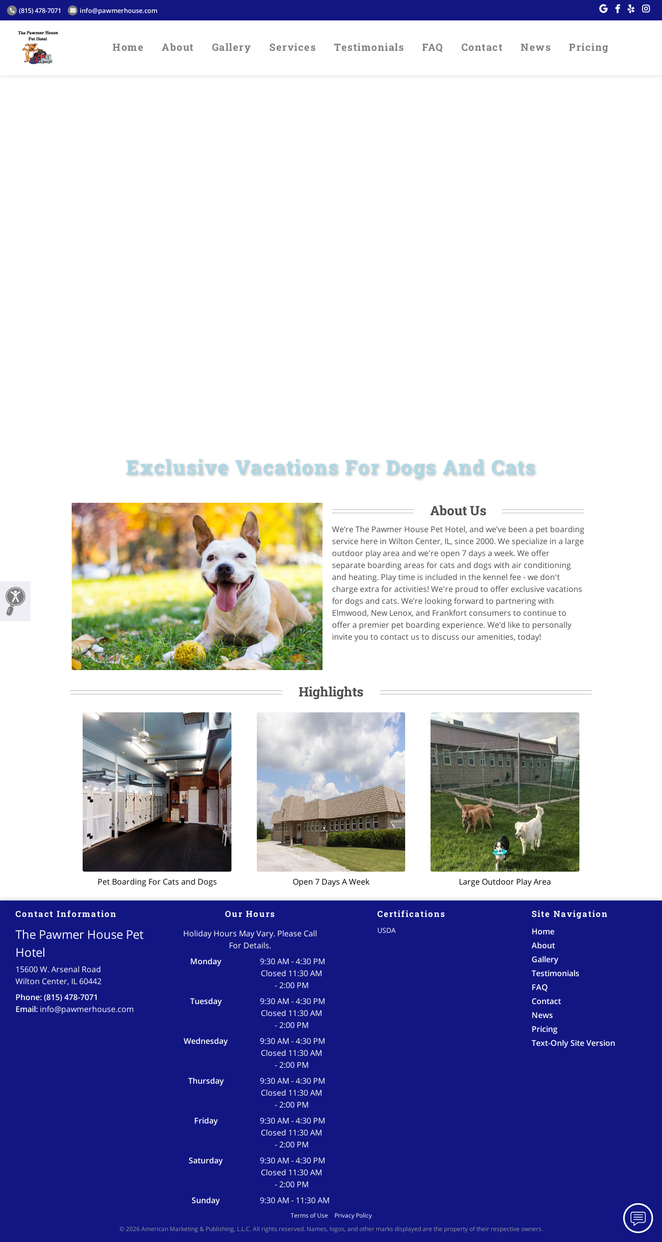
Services (292, 46)
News (536, 46)
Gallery (232, 46)
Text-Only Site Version (573, 1042)
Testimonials (369, 46)
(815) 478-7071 (34, 10)
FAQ (432, 46)
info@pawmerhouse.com (112, 10)
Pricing (589, 46)
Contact (482, 46)
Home (128, 46)
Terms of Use (309, 1215)
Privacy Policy (353, 1215)
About (178, 46)
